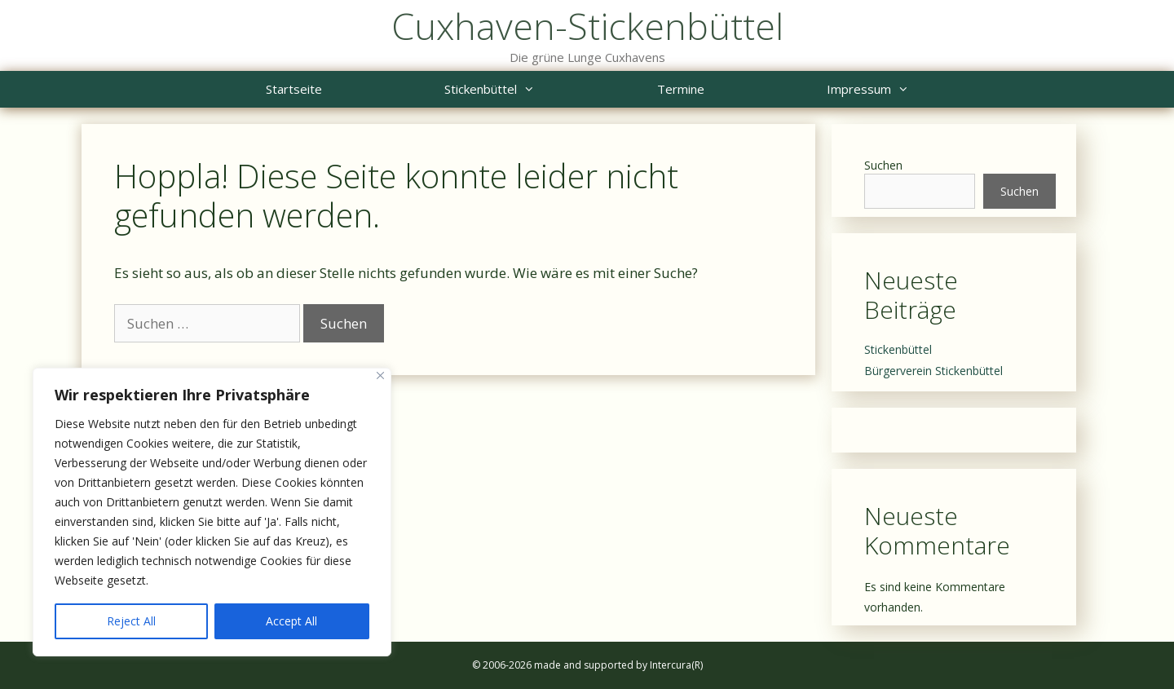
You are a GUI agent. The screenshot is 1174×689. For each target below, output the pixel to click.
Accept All (291, 621)
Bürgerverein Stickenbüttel (933, 370)
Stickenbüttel (520, 89)
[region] (212, 512)
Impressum (898, 89)
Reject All (131, 621)
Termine (680, 89)
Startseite (294, 89)
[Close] (380, 375)
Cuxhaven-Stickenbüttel (587, 26)
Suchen (883, 165)
